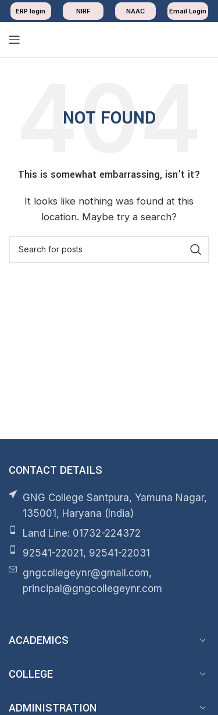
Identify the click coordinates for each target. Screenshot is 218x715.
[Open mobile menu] (14, 39)
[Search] (109, 249)
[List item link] (109, 533)
